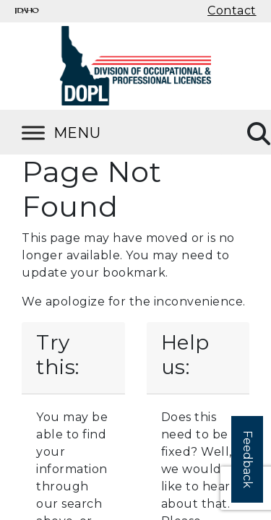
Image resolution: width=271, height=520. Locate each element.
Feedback (247, 459)
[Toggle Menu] (79, 132)
